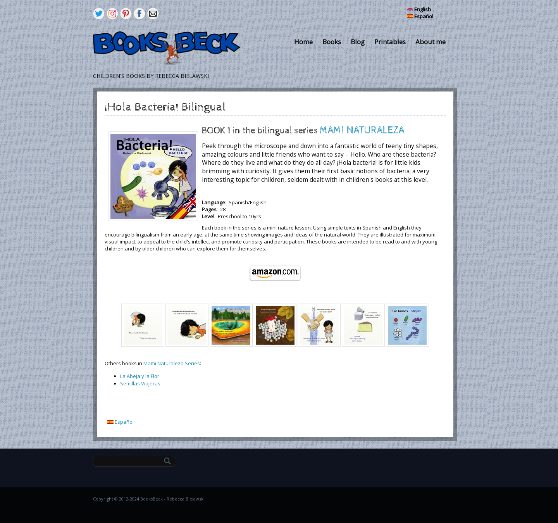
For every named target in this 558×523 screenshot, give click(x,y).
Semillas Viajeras (140, 383)
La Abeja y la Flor (139, 376)
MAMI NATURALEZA (362, 130)
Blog (358, 41)
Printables (390, 41)
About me (430, 41)
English (419, 9)
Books (331, 41)
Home (303, 41)
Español (420, 16)
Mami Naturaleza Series (171, 363)
